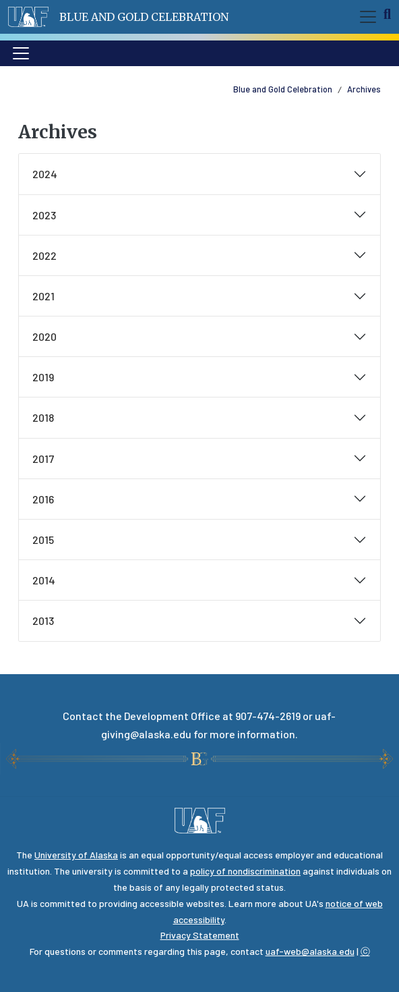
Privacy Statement (199, 935)
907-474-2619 (268, 715)
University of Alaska (76, 854)
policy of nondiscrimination (245, 871)
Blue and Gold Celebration (143, 17)
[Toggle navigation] (365, 17)
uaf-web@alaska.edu (310, 951)
